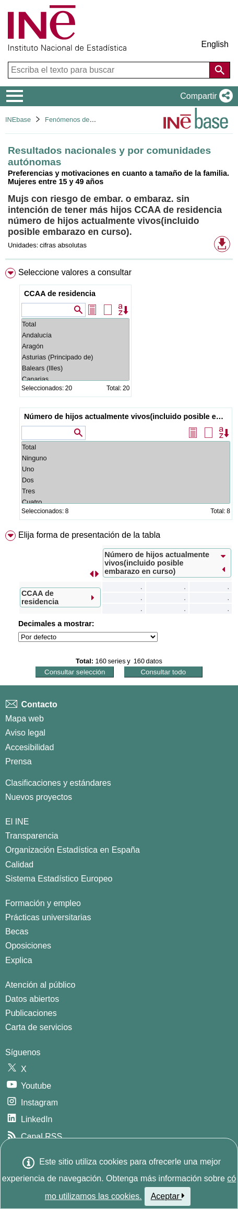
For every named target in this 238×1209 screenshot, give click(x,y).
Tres (126, 490)
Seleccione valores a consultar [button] (75, 272)
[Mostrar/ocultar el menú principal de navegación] (15, 96)
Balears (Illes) (75, 368)
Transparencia (31, 835)
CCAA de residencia (60, 293)
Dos (126, 479)
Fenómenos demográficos (83, 119)
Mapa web (24, 718)
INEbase (18, 119)
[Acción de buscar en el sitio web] (219, 70)
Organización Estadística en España (72, 849)
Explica (18, 960)
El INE (17, 821)
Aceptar (168, 1196)
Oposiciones (28, 945)
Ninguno (126, 458)
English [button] (215, 44)
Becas (16, 931)
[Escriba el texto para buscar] (110, 70)
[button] (204, 96)
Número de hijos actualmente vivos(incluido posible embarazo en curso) (127, 416)
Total (75, 324)
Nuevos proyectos (38, 797)
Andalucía (75, 335)
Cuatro (126, 501)
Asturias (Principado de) (75, 357)
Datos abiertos (32, 999)
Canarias (75, 379)
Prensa (18, 761)
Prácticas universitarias (48, 917)
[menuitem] (119, 396)
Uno (126, 469)
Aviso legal (25, 732)
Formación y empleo (43, 903)
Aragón (75, 346)
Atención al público (40, 984)
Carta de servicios (38, 1027)
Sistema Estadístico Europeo (58, 878)
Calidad (19, 864)
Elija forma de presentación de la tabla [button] (89, 534)
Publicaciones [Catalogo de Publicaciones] (31, 1013)
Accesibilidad (29, 747)
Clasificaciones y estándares (58, 782)
